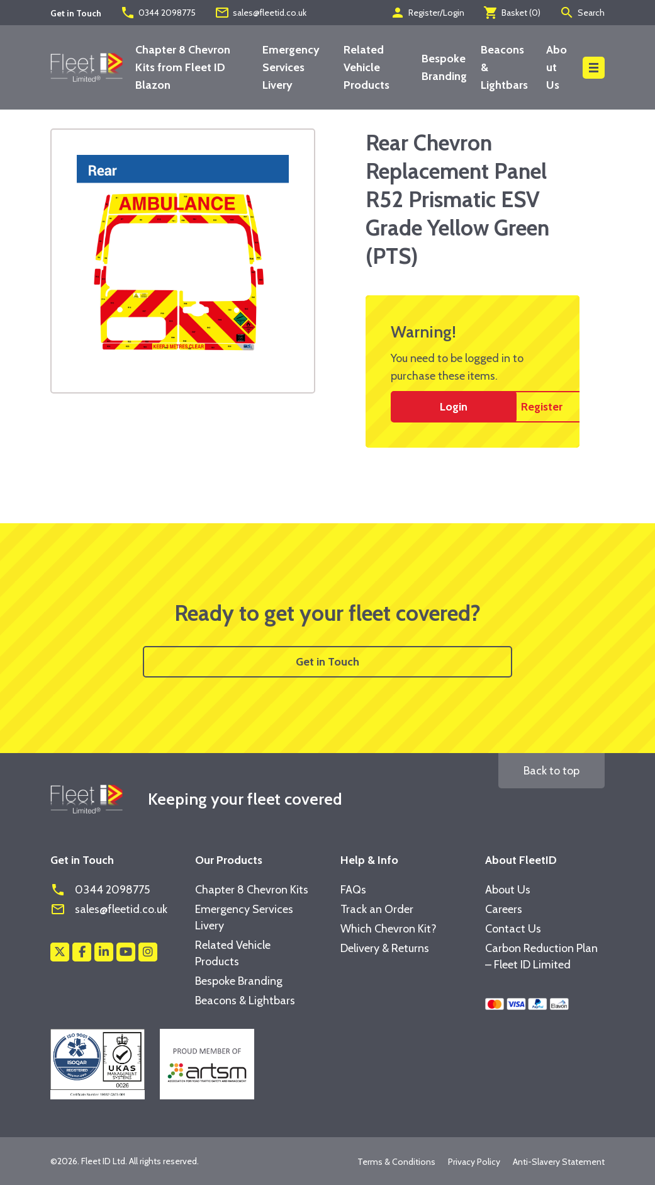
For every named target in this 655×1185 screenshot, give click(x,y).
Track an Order (376, 909)
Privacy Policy (474, 1161)
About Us (556, 67)
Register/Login (427, 12)
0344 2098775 (158, 12)
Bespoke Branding (239, 981)
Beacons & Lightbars (245, 1000)
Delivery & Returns (384, 948)
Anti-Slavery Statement (559, 1161)
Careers (503, 909)
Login (453, 407)
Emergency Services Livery (291, 67)
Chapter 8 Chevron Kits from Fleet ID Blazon (182, 67)
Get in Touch (327, 662)
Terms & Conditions (396, 1161)
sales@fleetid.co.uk (260, 12)
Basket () (511, 12)
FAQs (353, 890)
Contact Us (513, 929)
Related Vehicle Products (366, 67)
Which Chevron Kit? (388, 929)
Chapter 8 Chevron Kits (251, 890)
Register (542, 407)
